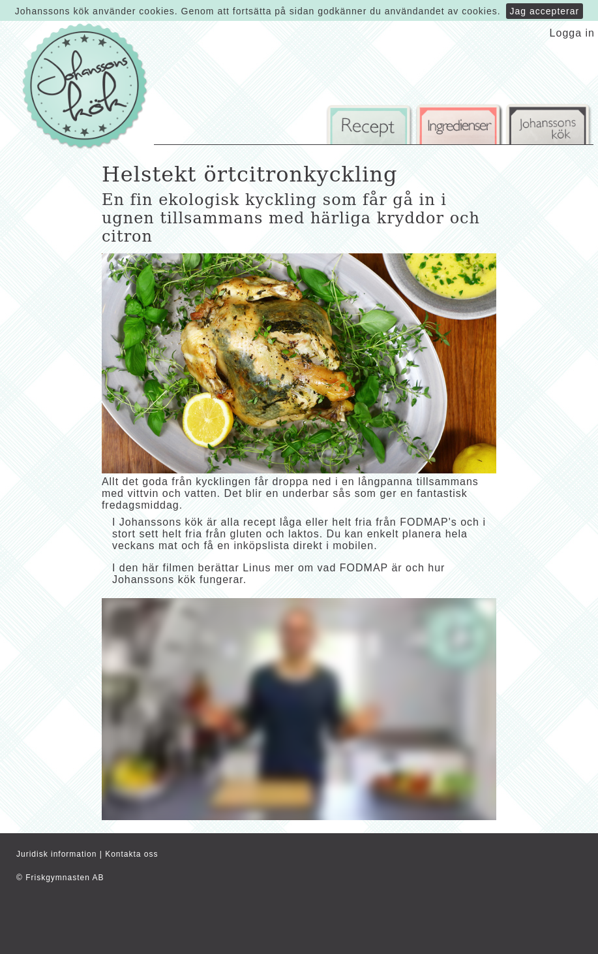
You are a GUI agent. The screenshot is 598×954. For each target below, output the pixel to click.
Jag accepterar (545, 11)
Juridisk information (56, 854)
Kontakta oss (131, 854)
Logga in (572, 33)
